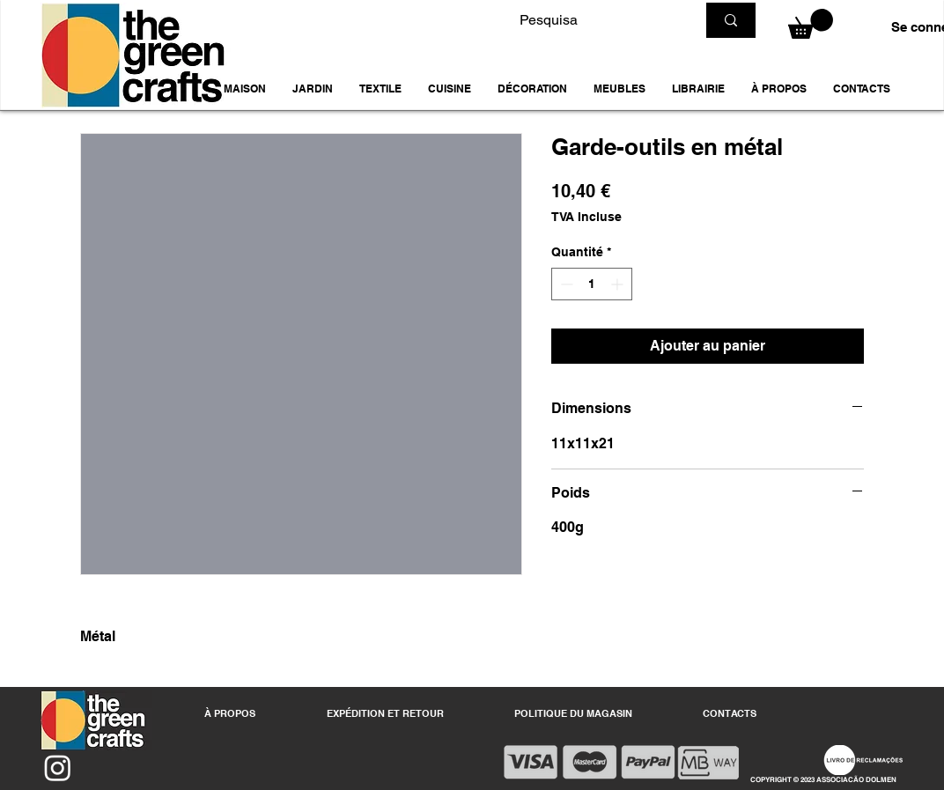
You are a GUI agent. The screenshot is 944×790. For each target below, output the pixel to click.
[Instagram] (58, 767)
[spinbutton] (592, 284)
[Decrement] (565, 284)
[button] (312, 89)
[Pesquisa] (594, 20)
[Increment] (619, 284)
